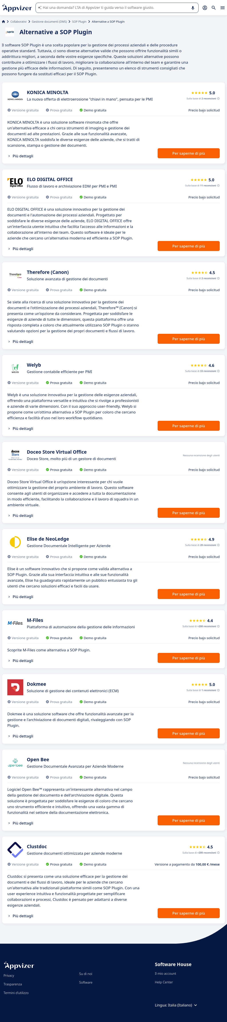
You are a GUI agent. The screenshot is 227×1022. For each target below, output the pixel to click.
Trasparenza (13, 984)
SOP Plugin (79, 22)
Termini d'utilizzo (16, 992)
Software (85, 982)
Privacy (9, 975)
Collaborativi (18, 22)
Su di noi (85, 973)
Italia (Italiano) (183, 1005)
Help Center (164, 982)
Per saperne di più (188, 153)
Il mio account (165, 973)
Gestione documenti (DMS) (49, 22)
